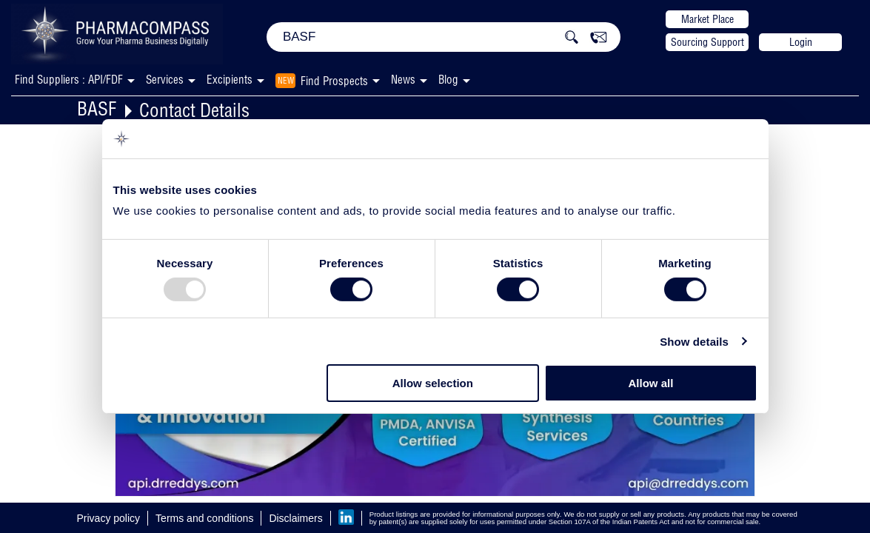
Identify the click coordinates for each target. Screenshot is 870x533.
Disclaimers (295, 518)
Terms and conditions (204, 518)
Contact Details (194, 109)
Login (800, 42)
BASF (96, 108)
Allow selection (432, 383)
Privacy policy (109, 518)
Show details (694, 341)
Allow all (651, 383)
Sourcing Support (707, 42)
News (403, 80)
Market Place (707, 19)
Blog (448, 80)
